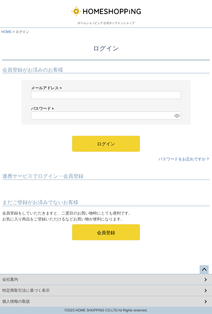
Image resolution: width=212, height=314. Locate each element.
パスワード (43, 108)
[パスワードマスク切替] (177, 115)
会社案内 (10, 279)
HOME (6, 32)
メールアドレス (47, 88)
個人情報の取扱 (16, 301)
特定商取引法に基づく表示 (26, 290)
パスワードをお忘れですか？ (184, 159)
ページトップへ (204, 269)
